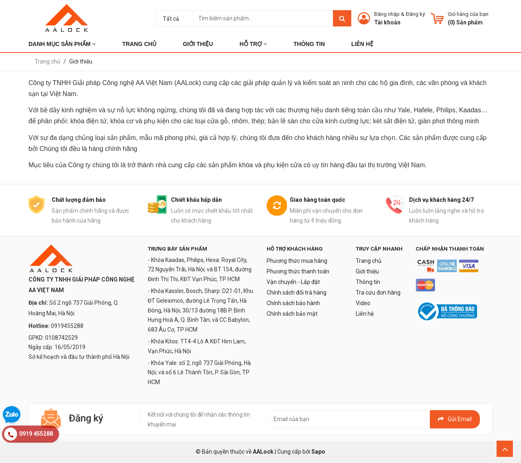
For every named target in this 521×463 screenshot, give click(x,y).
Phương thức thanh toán (298, 271)
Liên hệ (365, 313)
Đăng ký (415, 14)
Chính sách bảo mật (292, 313)
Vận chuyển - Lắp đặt (293, 282)
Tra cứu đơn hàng (378, 292)
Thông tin (368, 282)
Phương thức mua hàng (297, 261)
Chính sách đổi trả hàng (296, 292)
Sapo (318, 451)
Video (363, 303)
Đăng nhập (387, 14)
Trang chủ (368, 261)
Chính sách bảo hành (293, 303)
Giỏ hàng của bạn (468, 14)
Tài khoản (387, 22)
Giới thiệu (367, 271)
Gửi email (455, 419)
